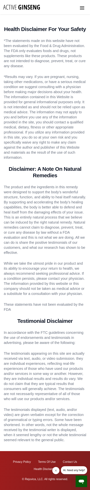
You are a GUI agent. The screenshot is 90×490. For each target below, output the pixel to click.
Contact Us (70, 461)
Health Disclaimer (45, 469)
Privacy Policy (22, 461)
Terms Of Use (47, 461)
